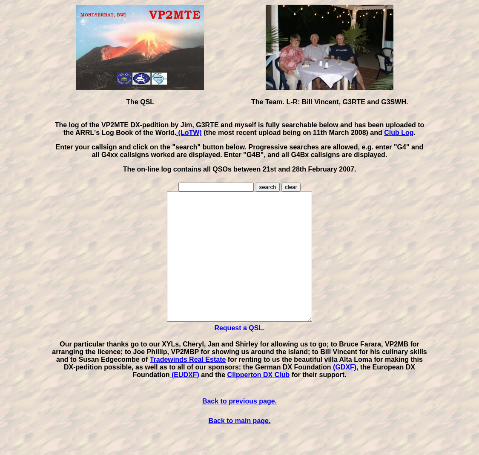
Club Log (398, 132)
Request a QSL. (239, 353)
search (267, 187)
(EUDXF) (184, 400)
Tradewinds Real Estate (188, 385)
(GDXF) (344, 392)
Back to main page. (240, 446)
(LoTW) (189, 132)
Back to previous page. (239, 426)
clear (291, 187)
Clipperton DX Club (258, 400)
